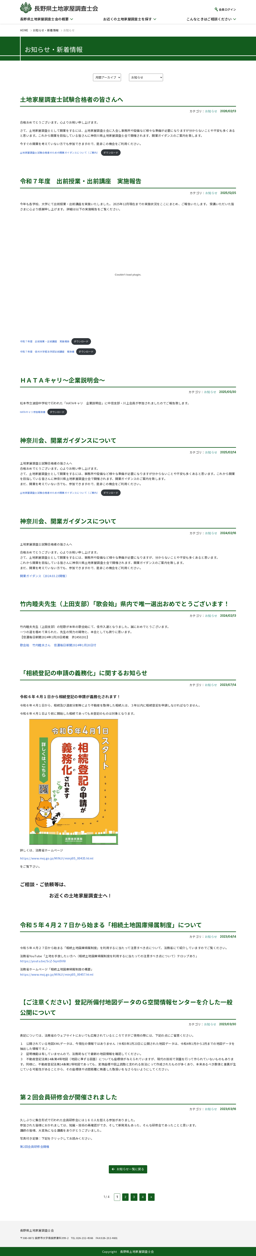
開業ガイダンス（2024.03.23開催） (44, 576)
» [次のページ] (151, 1197)
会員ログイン (227, 9)
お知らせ (211, 111)
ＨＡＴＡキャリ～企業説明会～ (62, 380)
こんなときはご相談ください (209, 18)
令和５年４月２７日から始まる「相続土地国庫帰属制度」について (111, 924)
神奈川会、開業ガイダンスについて (68, 440)
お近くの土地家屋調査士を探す (127, 18)
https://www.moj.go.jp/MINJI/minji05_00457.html (56, 974)
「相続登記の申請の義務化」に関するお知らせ (83, 672)
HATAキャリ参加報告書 (33, 412)
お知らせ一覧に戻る (130, 1169)
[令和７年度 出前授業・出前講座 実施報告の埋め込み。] (128, 275)
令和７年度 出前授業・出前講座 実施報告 (81, 180)
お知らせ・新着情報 (46, 30)
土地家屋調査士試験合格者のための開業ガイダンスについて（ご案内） (59, 152)
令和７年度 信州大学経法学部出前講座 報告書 (47, 351)
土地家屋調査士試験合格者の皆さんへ (71, 99)
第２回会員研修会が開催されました (68, 1096)
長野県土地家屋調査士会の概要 (44, 18)
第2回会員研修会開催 (34, 1146)
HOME (24, 30)
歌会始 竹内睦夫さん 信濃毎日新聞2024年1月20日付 (58, 645)
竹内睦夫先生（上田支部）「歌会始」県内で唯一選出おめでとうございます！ (125, 603)
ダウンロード (110, 152)
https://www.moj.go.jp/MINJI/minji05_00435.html (56, 858)
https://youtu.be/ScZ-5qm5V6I (43, 961)
